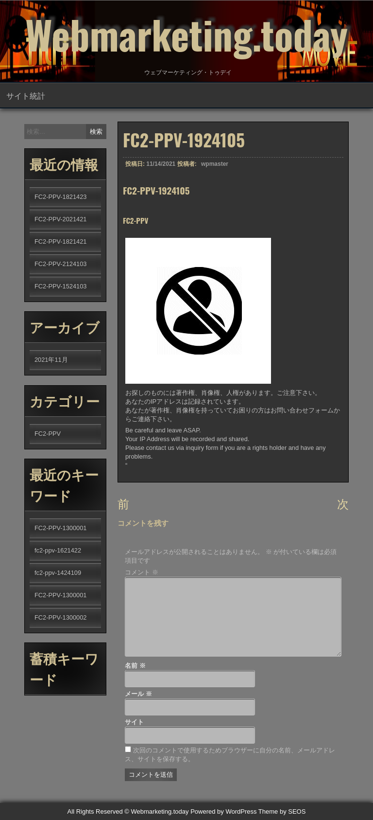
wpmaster (214, 168)
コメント (141, 572)
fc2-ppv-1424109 (57, 572)
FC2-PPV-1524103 (60, 286)
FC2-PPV (47, 433)
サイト (134, 722)
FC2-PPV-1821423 (60, 196)
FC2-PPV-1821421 (60, 241)
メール (138, 693)
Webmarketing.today (186, 34)
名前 (135, 665)
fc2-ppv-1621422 (57, 550)
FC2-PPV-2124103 (60, 263)
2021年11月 (51, 359)
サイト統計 (25, 95)
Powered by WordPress (223, 811)
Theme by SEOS (282, 811)
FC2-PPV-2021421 (60, 219)
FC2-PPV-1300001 (60, 528)
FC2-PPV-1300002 (60, 617)
